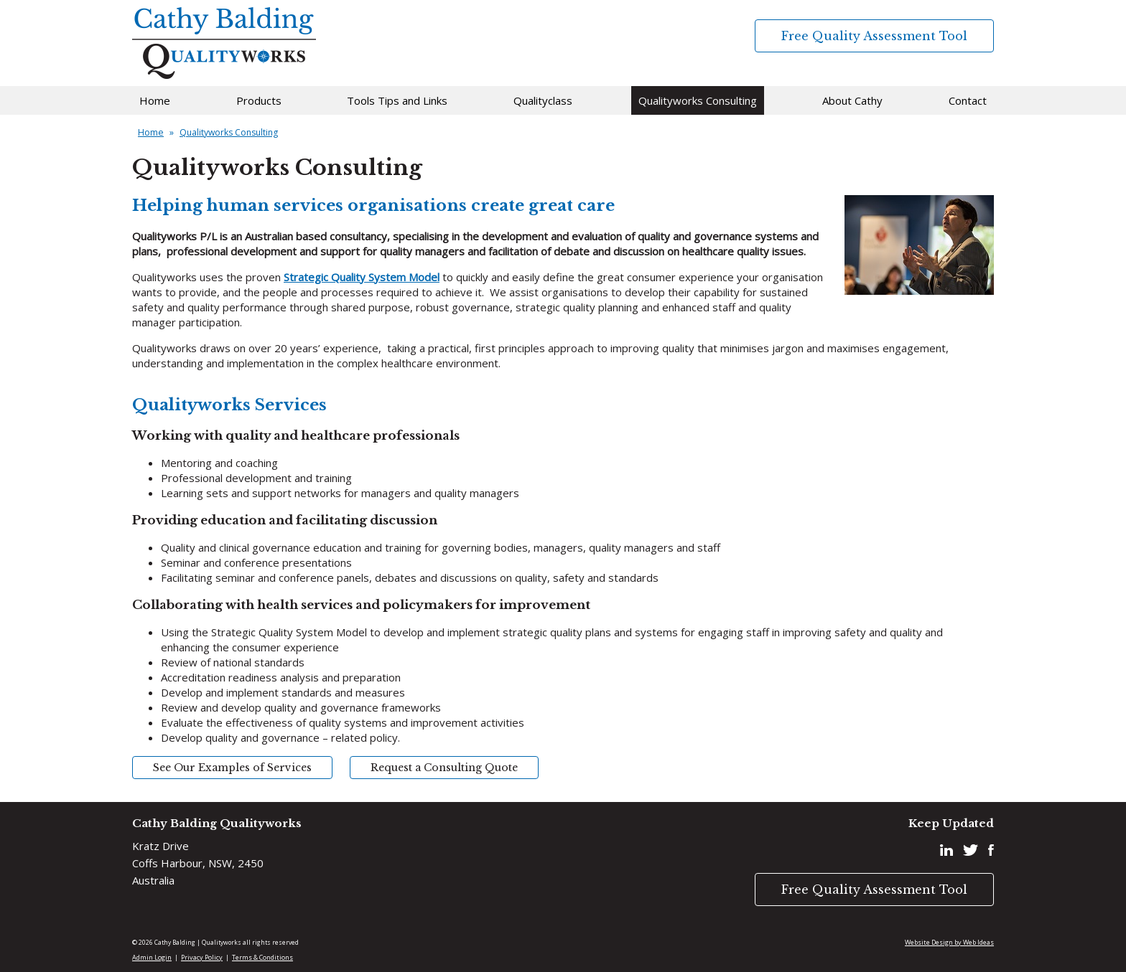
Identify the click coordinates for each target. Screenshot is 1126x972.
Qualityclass (542, 100)
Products (259, 100)
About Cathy (852, 100)
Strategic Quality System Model (361, 277)
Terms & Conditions (262, 957)
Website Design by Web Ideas (949, 942)
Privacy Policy (202, 957)
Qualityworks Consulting (697, 100)
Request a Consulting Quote (444, 767)
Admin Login (152, 957)
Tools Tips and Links (397, 100)
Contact (968, 100)
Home (154, 100)
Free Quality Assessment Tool (874, 36)
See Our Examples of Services (232, 767)
